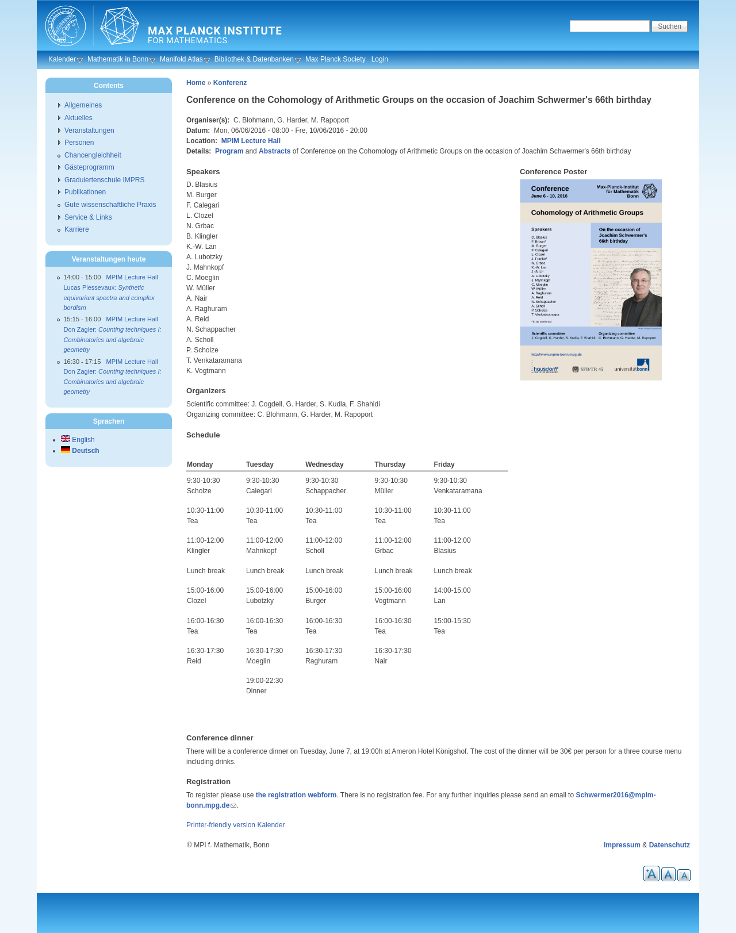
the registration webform (296, 795)
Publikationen (85, 192)
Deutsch (80, 451)
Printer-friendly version (220, 825)
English (78, 440)
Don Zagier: (113, 339)
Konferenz (230, 83)
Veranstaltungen (89, 130)
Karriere (76, 229)
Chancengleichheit (92, 155)
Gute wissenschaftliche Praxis (110, 205)
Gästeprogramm (89, 167)
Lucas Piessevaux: (109, 297)
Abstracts (274, 151)
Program (229, 151)
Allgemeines (83, 105)
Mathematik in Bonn (117, 59)
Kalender (62, 59)
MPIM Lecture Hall (251, 141)
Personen (79, 143)
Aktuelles (78, 118)
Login (379, 59)
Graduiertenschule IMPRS (104, 180)
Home (195, 83)
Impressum (622, 845)
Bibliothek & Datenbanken (254, 59)
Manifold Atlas (181, 59)
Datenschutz (669, 845)
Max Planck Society (335, 59)
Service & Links (88, 217)
